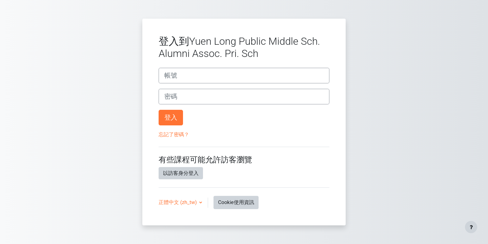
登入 (170, 117)
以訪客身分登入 (181, 173)
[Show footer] (471, 227)
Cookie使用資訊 (236, 202)
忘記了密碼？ (174, 134)
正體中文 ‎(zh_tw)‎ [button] (178, 202)
